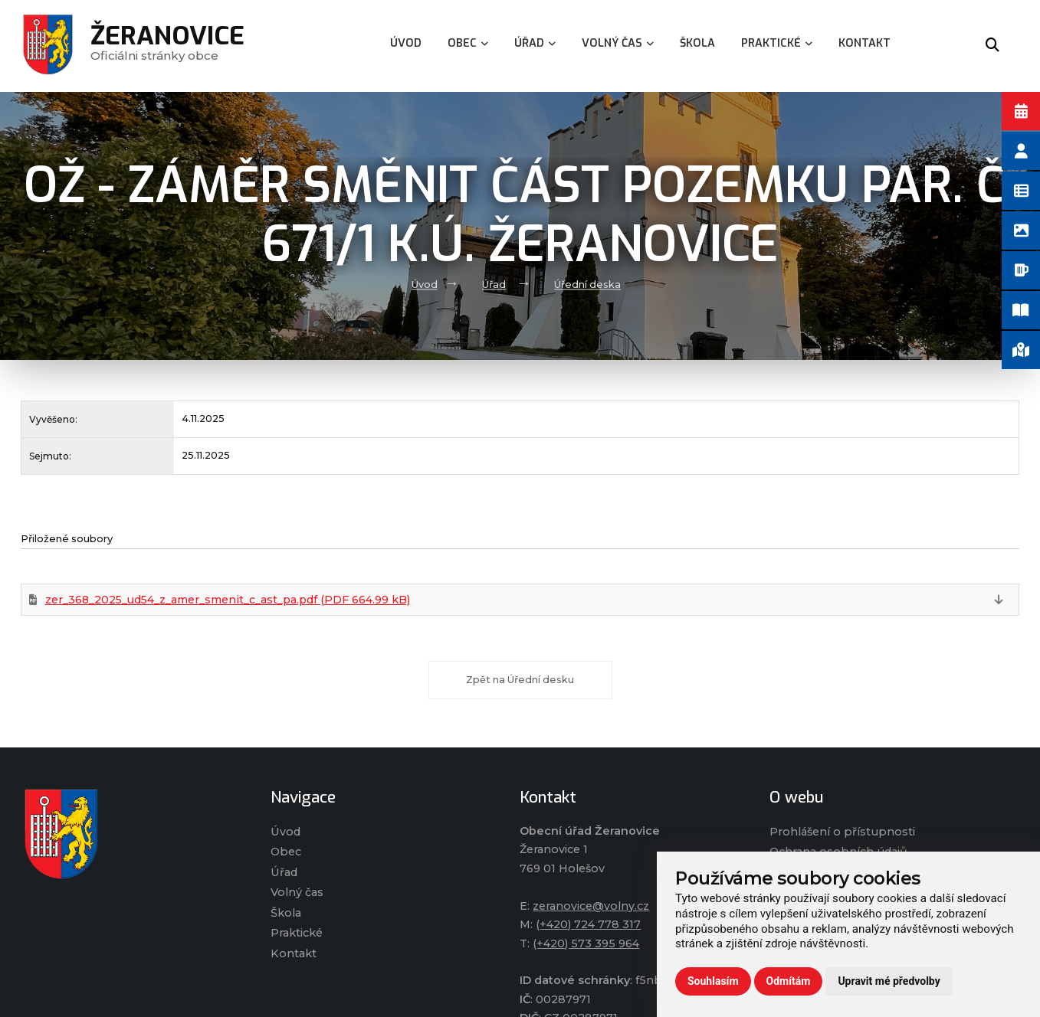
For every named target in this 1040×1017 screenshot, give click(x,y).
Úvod (425, 284)
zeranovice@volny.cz (591, 906)
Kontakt (294, 953)
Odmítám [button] (788, 981)
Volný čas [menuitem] (618, 43)
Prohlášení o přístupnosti (842, 832)
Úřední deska (587, 284)
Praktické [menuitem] (776, 43)
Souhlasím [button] (713, 981)
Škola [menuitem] (697, 43)
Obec (286, 851)
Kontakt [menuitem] (864, 43)
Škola (286, 913)
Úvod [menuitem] (406, 43)
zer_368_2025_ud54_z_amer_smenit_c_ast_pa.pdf (227, 600)
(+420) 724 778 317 (588, 924)
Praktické (297, 933)
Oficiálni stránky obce (167, 45)
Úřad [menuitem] (535, 43)
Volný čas (297, 892)
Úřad (494, 284)
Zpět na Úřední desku (520, 679)
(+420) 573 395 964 (586, 943)
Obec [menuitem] (468, 43)
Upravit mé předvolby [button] (889, 981)
